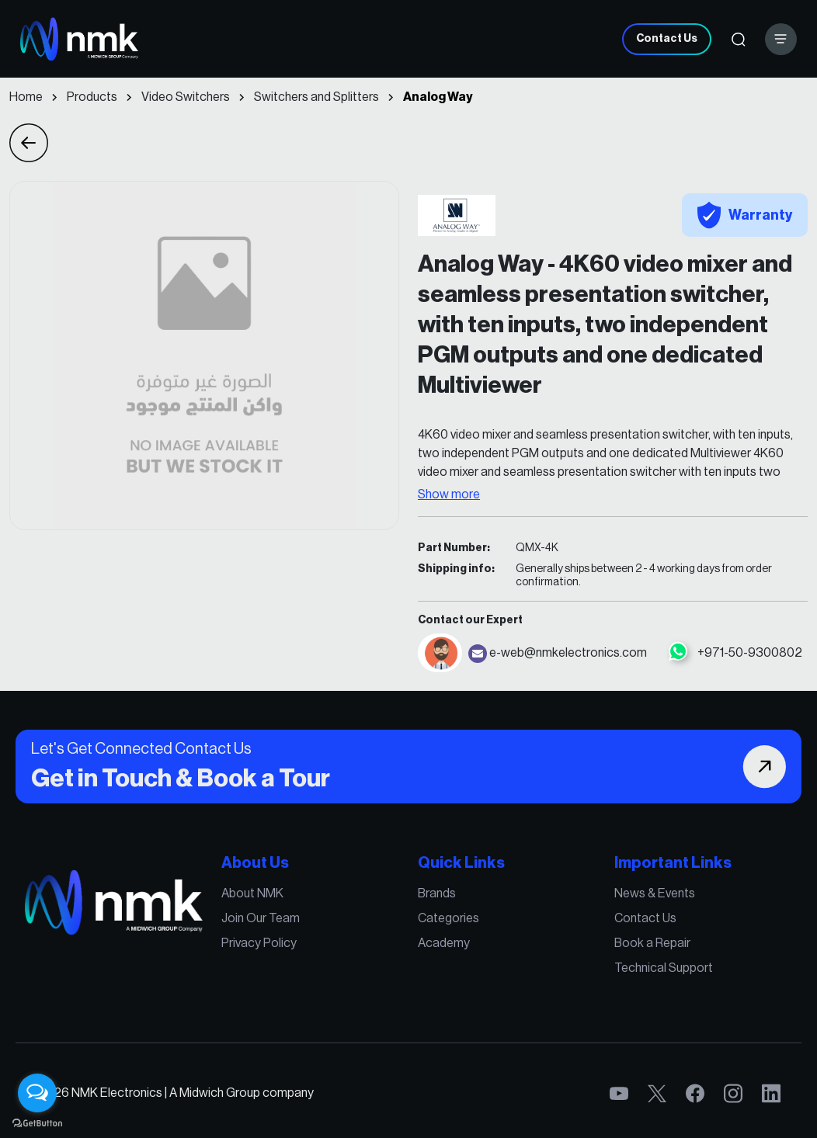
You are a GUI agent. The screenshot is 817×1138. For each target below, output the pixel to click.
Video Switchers (185, 97)
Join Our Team (263, 919)
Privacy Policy (262, 944)
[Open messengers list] (37, 1093)
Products (92, 97)
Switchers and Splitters (316, 97)
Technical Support (658, 968)
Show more (449, 494)
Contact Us (666, 38)
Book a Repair (647, 944)
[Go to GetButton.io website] (37, 1122)
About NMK (255, 895)
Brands (436, 895)
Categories (448, 919)
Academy (443, 944)
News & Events (649, 895)
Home (26, 97)
